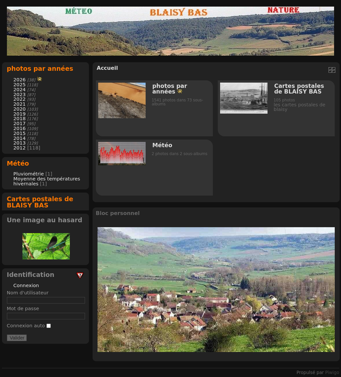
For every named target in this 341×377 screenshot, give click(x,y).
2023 (20, 94)
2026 (20, 79)
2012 (20, 147)
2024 (20, 89)
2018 (20, 118)
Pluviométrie (29, 173)
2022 (20, 99)
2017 (20, 123)
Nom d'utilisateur (28, 292)
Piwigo (332, 372)
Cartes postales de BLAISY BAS (40, 202)
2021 (20, 104)
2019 (20, 114)
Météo (18, 163)
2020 (20, 109)
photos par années (40, 68)
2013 (20, 143)
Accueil (107, 68)
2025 (20, 84)
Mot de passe (23, 308)
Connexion (26, 285)
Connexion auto (29, 325)
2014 (20, 138)
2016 (20, 128)
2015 (20, 133)
